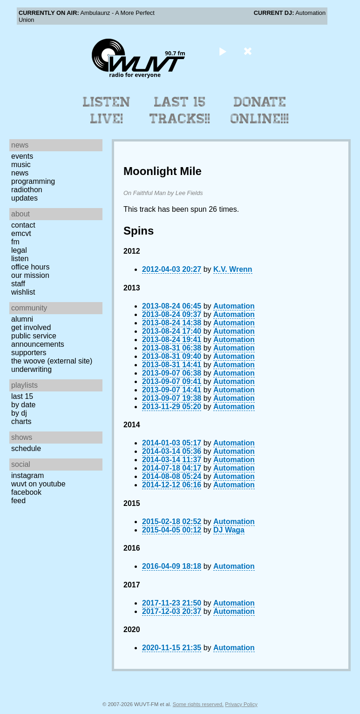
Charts (21, 421)
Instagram (27, 475)
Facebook (26, 492)
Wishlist (23, 292)
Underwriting (31, 369)
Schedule (26, 448)
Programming (33, 181)
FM (15, 242)
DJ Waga (229, 530)
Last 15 (22, 396)
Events (22, 156)
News (19, 173)
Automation (234, 306)
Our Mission (30, 275)
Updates (24, 198)
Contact (23, 225)
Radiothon (26, 190)
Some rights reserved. (198, 704)
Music (21, 164)
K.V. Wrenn (232, 269)
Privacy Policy (241, 704)
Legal (19, 250)
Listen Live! (107, 110)
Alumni (22, 319)
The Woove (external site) (51, 361)
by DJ (19, 413)
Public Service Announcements (37, 340)
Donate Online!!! (260, 110)
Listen (19, 259)
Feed (18, 501)
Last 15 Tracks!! (180, 110)
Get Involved (31, 327)
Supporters (29, 353)
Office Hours (30, 267)
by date (23, 405)
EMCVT (21, 233)
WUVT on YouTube (38, 484)
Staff (18, 284)
